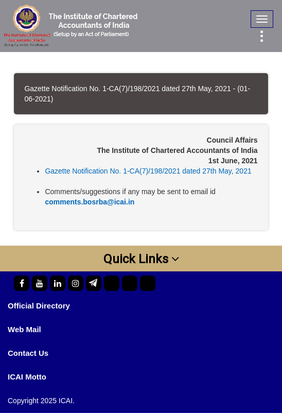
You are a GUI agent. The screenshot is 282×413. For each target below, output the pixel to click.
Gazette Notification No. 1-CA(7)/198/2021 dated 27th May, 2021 (148, 171)
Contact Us (28, 353)
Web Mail (24, 329)
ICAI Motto (27, 376)
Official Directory (39, 305)
